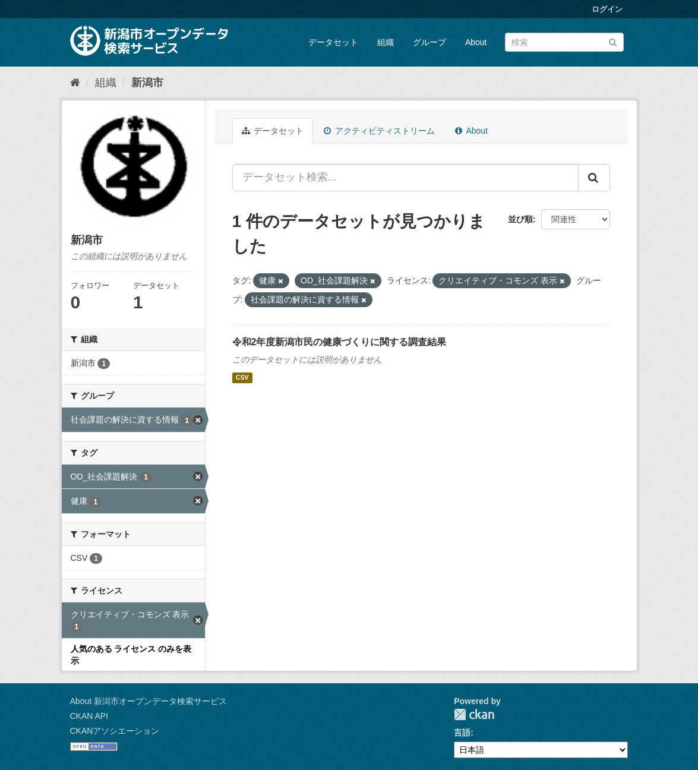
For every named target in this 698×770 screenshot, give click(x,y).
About (476, 42)
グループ (429, 42)
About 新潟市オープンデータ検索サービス (148, 701)
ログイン (607, 9)
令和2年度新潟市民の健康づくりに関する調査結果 (339, 342)
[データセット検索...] (405, 177)
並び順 (520, 219)
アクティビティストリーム (379, 130)
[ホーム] (75, 83)
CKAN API (89, 716)
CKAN (474, 714)
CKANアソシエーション (115, 731)
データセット (333, 42)
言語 (462, 732)
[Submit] (613, 41)
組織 (385, 42)
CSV (242, 377)
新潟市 (147, 83)
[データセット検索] (564, 42)
